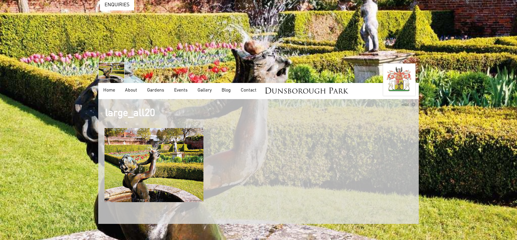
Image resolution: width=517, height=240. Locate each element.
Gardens (155, 90)
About (131, 90)
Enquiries (117, 4)
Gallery (205, 90)
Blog (226, 90)
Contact (249, 90)
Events (181, 90)
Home (109, 90)
